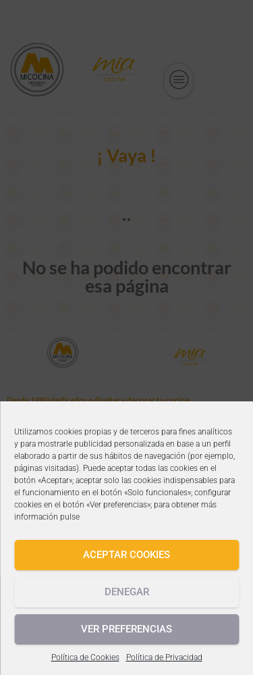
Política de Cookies (85, 657)
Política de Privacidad (164, 657)
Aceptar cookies (126, 555)
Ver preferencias (126, 629)
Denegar (127, 592)
